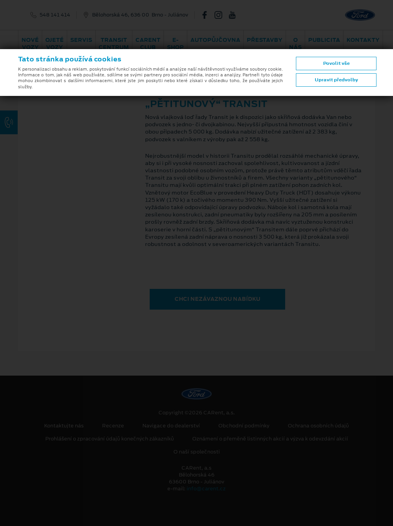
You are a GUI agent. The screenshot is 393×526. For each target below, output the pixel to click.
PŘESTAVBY (264, 40)
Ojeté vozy (54, 43)
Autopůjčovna (215, 40)
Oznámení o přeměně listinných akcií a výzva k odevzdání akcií (270, 438)
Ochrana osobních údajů (318, 425)
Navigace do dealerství (171, 425)
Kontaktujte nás (64, 425)
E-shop (175, 43)
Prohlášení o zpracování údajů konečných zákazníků (109, 438)
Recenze (113, 425)
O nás (295, 43)
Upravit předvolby (336, 80)
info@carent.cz (206, 488)
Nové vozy (30, 43)
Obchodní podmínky (243, 425)
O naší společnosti (196, 452)
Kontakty (363, 40)
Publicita (324, 40)
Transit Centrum (114, 43)
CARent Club (147, 43)
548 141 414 (55, 15)
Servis (81, 40)
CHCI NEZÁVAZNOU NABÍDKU (217, 299)
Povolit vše (336, 63)
